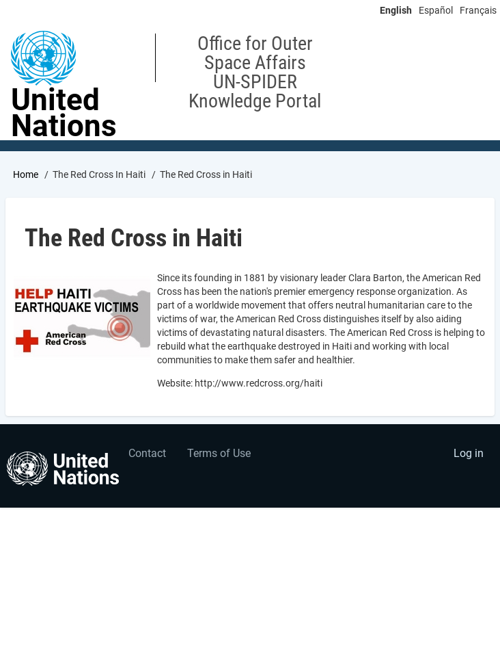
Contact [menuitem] (147, 453)
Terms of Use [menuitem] (219, 453)
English (396, 10)
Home (25, 174)
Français (478, 10)
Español (436, 10)
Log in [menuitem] (469, 453)
